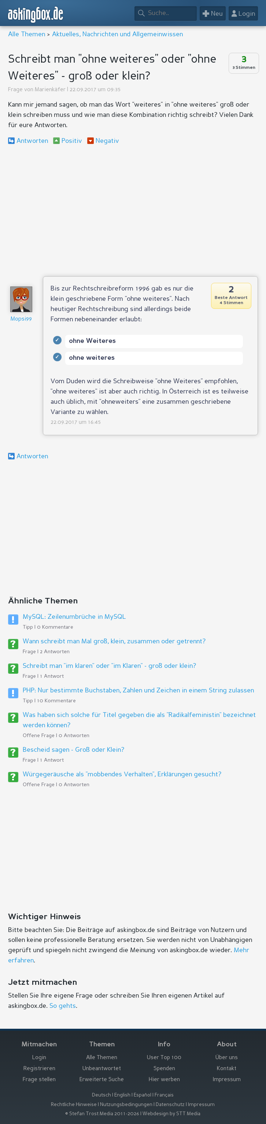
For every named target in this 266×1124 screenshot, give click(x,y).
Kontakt (226, 1069)
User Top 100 (164, 1058)
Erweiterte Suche (102, 1080)
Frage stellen (39, 1080)
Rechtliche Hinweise (74, 1104)
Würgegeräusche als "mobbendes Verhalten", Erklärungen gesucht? (122, 774)
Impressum (227, 1080)
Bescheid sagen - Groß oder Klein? (73, 750)
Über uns (226, 1058)
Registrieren (39, 1069)
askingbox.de (36, 15)
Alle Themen (26, 34)
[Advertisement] (133, 210)
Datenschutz (170, 1104)
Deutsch (101, 1095)
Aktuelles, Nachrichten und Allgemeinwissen (117, 34)
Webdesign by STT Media (171, 1114)
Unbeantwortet (101, 1069)
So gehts (62, 1006)
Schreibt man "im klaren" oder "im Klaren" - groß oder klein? (109, 666)
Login (39, 1058)
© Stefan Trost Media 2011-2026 (102, 1114)
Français (164, 1095)
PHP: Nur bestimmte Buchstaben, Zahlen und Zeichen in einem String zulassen (138, 690)
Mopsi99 (21, 319)
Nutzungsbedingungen (126, 1104)
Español (142, 1095)
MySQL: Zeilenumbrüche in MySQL (74, 617)
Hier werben (164, 1080)
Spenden (164, 1069)
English (122, 1095)
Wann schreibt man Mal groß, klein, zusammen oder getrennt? (114, 641)
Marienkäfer (50, 90)
